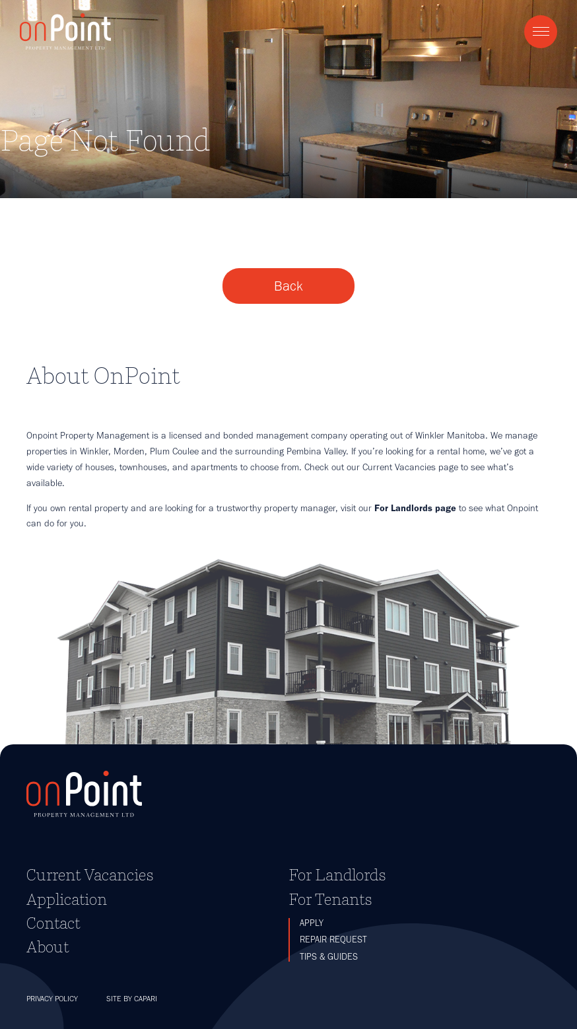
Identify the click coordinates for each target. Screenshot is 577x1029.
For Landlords (337, 875)
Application (66, 899)
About (47, 947)
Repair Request (333, 939)
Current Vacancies (90, 875)
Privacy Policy (52, 998)
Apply (311, 923)
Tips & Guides (329, 957)
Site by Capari (131, 998)
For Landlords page (415, 508)
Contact (53, 923)
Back (288, 285)
